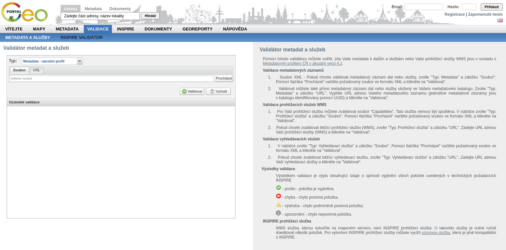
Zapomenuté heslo (485, 14)
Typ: (13, 61)
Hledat (150, 16)
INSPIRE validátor (81, 37)
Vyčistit (221, 91)
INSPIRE (125, 29)
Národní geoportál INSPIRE (27, 12)
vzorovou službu (436, 232)
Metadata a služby (27, 37)
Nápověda (235, 29)
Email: (398, 7)
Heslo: (453, 7)
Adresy (70, 9)
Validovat (195, 91)
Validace (97, 29)
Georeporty (198, 29)
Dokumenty (120, 9)
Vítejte (14, 29)
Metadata (93, 9)
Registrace (455, 14)
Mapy (39, 29)
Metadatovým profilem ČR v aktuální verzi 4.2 (302, 63)
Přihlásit (492, 7)
